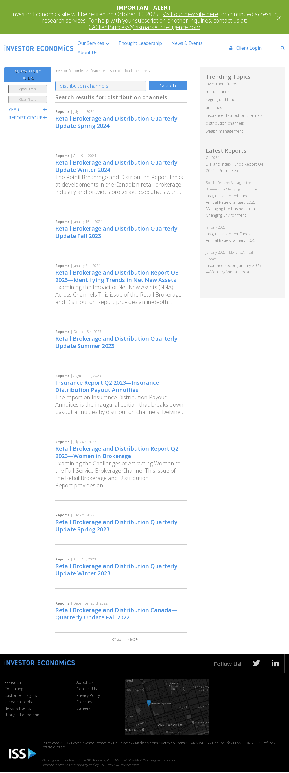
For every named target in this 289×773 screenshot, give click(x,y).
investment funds (221, 83)
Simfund (266, 743)
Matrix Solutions (173, 743)
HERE (116, 765)
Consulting (13, 688)
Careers (83, 708)
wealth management (224, 131)
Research (12, 682)
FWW (75, 743)
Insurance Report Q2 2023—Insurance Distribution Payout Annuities (107, 386)
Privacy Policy (88, 695)
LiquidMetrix (122, 743)
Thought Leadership (146, 43)
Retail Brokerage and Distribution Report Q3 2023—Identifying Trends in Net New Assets (116, 276)
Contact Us (86, 688)
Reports (62, 111)
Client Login (243, 48)
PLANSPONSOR (245, 743)
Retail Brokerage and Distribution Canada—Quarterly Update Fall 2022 (116, 613)
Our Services (97, 43)
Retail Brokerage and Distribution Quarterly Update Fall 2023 (116, 232)
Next (132, 639)
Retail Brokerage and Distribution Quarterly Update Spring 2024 (116, 122)
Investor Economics (96, 743)
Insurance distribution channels (234, 115)
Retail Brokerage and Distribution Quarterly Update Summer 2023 (116, 342)
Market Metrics (146, 743)
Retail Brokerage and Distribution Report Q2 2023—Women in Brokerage (116, 452)
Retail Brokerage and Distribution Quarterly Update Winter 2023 (116, 569)
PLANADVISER (198, 743)
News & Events (193, 43)
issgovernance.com (164, 760)
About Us (94, 52)
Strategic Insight (53, 747)
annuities (214, 107)
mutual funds (218, 91)
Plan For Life (221, 743)
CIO (65, 743)
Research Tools (18, 701)
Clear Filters (27, 99)
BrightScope (50, 743)
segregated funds (221, 99)
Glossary (84, 701)
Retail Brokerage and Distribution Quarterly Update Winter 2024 (116, 166)
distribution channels (225, 123)
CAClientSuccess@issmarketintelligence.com (144, 27)
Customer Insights (20, 695)
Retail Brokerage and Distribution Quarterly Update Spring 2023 (116, 525)
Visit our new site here (190, 14)
